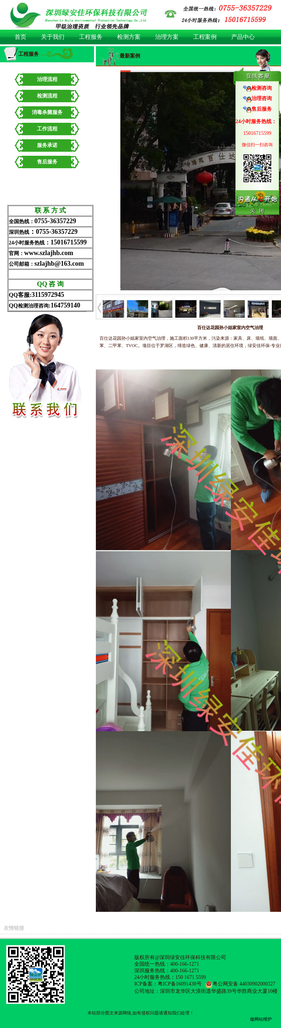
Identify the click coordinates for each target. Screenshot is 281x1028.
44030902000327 (258, 984)
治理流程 (47, 79)
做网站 (256, 1019)
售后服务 (47, 162)
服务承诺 (47, 145)
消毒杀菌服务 (47, 112)
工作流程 (47, 129)
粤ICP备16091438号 (180, 984)
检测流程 (47, 96)
